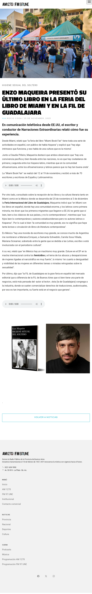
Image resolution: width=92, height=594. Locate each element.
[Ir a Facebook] (38, 576)
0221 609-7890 (9, 467)
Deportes (6, 529)
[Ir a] (54, 576)
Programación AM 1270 (13, 559)
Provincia (6, 519)
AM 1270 (6, 489)
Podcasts (6, 549)
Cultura (5, 534)
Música (5, 554)
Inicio (4, 484)
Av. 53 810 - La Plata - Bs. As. (14, 470)
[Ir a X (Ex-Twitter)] (46, 576)
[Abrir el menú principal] (89, 2)
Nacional (6, 524)
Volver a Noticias (46, 417)
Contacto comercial (11, 504)
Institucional (8, 499)
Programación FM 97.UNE (14, 564)
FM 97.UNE (7, 494)
